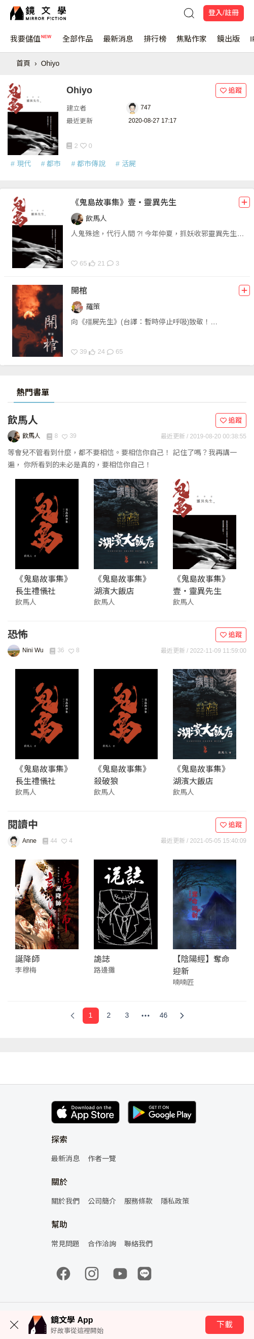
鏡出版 (228, 43)
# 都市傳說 (88, 164)
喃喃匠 (183, 982)
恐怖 (18, 634)
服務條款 (138, 1201)
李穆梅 (26, 970)
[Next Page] (182, 1016)
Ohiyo (50, 63)
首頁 (23, 63)
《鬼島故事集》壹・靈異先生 (123, 202)
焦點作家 (191, 43)
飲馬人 (23, 420)
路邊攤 (104, 970)
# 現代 (21, 164)
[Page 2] (109, 1016)
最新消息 (118, 43)
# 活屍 (126, 164)
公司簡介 (102, 1201)
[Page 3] (127, 1016)
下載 (224, 1324)
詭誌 (102, 959)
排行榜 (154, 43)
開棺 (79, 290)
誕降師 (27, 959)
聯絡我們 (138, 1244)
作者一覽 (102, 1159)
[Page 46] (164, 1016)
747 (145, 107)
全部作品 (77, 43)
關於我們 (65, 1201)
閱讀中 (23, 824)
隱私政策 (175, 1201)
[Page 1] (91, 1016)
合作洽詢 (102, 1244)
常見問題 (65, 1244)
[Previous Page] (72, 1016)
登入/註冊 (223, 13)
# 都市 (51, 164)
